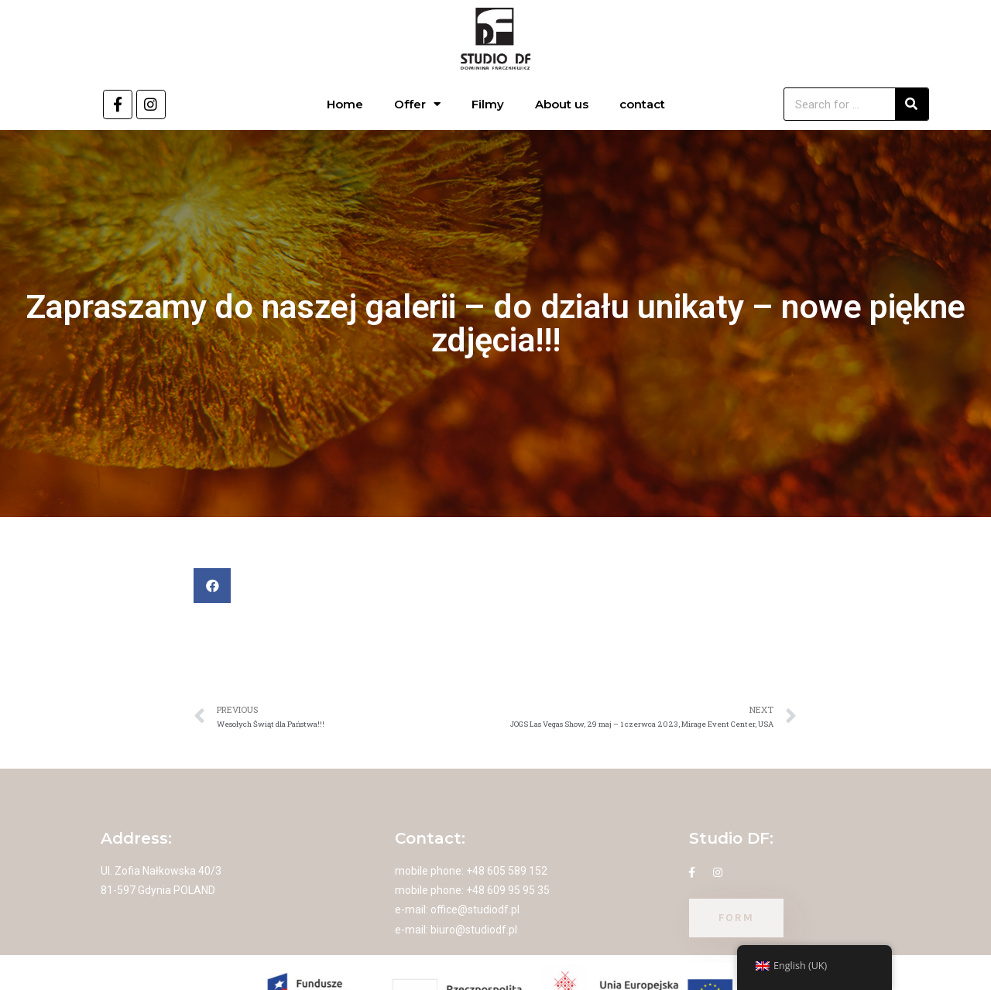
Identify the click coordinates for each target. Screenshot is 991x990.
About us (561, 104)
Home (345, 104)
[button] (212, 585)
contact (642, 104)
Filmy (487, 104)
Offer (417, 104)
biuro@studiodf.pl (473, 929)
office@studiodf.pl (475, 909)
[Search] (911, 104)
